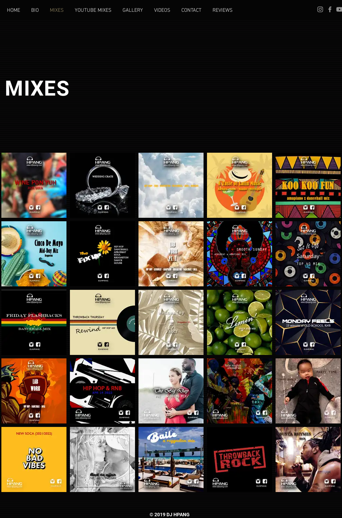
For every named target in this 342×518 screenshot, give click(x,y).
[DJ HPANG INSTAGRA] (320, 9)
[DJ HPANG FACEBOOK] (330, 9)
